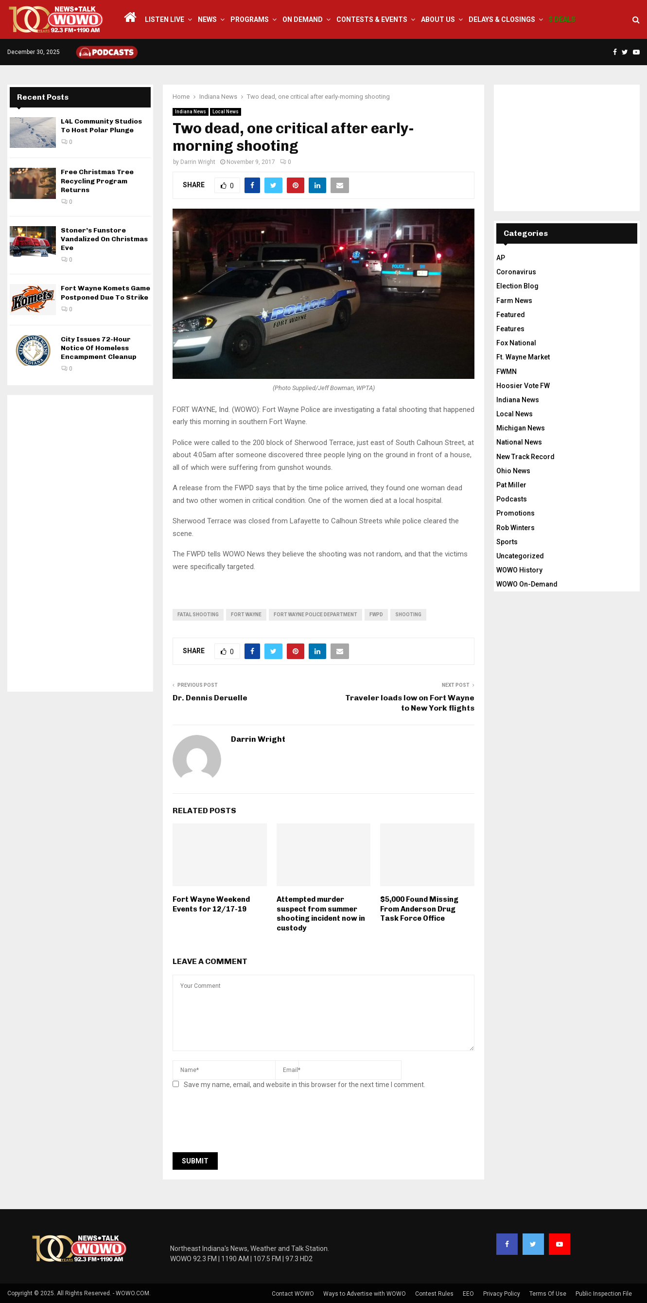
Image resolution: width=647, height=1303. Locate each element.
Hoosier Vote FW (523, 386)
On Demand (302, 19)
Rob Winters (515, 528)
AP (500, 258)
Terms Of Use (547, 1293)
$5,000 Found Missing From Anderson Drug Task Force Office (419, 909)
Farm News (514, 300)
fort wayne (246, 614)
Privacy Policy (501, 1293)
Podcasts (511, 499)
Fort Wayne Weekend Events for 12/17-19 (211, 904)
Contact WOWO (293, 1293)
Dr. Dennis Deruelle (210, 697)
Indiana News (190, 111)
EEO (468, 1293)
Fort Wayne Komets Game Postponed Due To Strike (105, 292)
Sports (507, 542)
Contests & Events (371, 19)
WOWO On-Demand (527, 584)
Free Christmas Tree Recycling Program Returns (97, 181)
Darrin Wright (197, 162)
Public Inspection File (604, 1293)
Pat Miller (511, 485)
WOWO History (519, 570)
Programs (249, 19)
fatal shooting (198, 614)
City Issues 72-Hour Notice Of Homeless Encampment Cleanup (99, 348)
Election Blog (517, 286)
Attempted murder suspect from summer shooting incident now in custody (321, 913)
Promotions (515, 513)
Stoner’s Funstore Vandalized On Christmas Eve (104, 239)
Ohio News (513, 471)
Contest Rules (434, 1293)
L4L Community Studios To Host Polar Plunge (101, 125)
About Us (438, 19)
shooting (408, 614)
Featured (510, 315)
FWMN (506, 371)
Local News (225, 111)
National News (519, 442)
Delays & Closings (502, 19)
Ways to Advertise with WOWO (364, 1293)
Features (510, 329)
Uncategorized (520, 556)
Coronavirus (516, 272)
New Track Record (525, 457)
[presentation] (246, 1123)
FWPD (376, 614)
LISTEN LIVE (164, 19)
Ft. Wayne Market (523, 357)
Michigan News (520, 428)
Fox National (516, 343)
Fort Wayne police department (315, 614)
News (207, 19)
